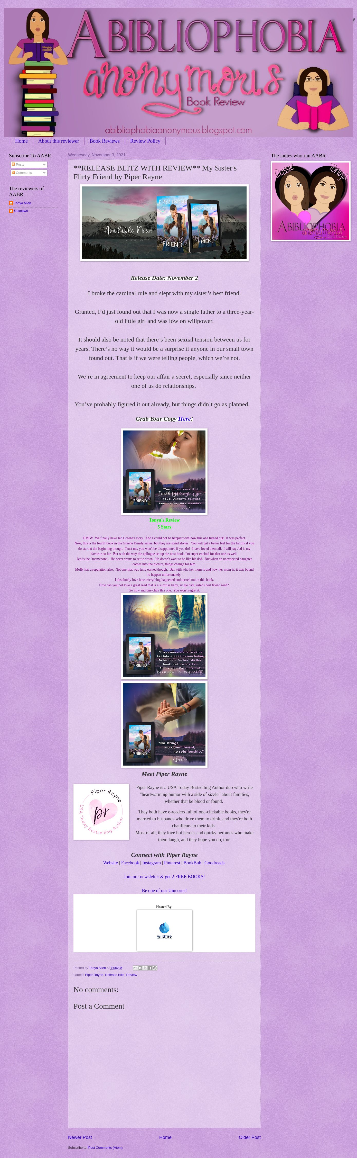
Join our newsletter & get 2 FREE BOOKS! (164, 876)
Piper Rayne (94, 975)
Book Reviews (105, 141)
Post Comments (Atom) (105, 1148)
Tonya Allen (22, 203)
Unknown (21, 211)
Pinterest (172, 862)
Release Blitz (114, 975)
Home (21, 141)
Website (110, 862)
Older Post (250, 1137)
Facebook (130, 862)
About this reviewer (58, 141)
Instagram (151, 862)
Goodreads (214, 862)
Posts (18, 164)
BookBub (192, 862)
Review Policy (145, 141)
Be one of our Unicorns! (164, 890)
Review (131, 975)
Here (184, 418)
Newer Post (80, 1137)
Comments (22, 173)
